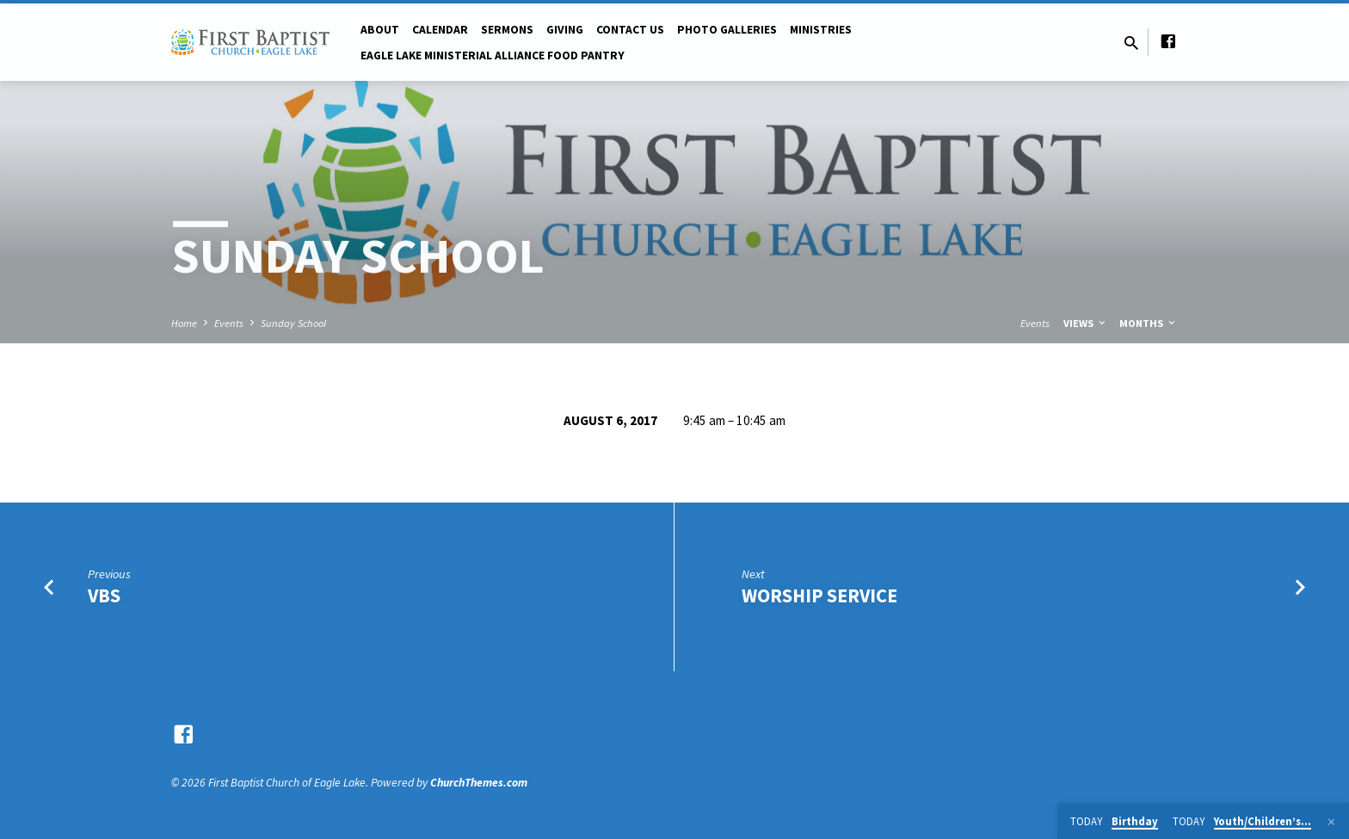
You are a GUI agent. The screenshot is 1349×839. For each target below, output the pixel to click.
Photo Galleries (727, 29)
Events (228, 323)
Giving (564, 29)
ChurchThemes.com (478, 782)
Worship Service (819, 595)
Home (184, 323)
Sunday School (293, 323)
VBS (104, 595)
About (379, 29)
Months (1148, 323)
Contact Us (630, 29)
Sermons (507, 29)
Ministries (821, 29)
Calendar (440, 29)
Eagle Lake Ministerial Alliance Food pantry (492, 55)
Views (1085, 323)
